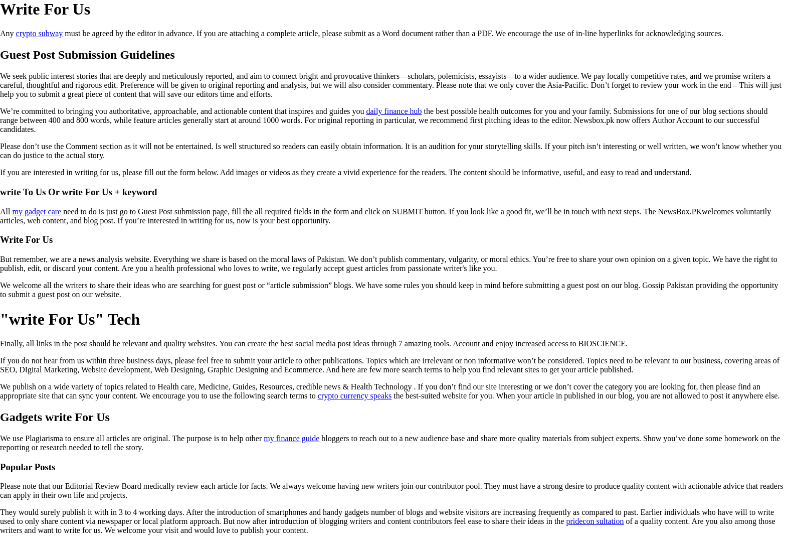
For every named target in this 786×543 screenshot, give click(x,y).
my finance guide (291, 438)
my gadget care (36, 211)
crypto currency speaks (355, 395)
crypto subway (39, 33)
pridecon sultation (595, 521)
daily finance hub (394, 111)
